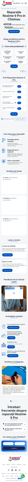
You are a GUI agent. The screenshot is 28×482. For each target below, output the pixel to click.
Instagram (11, 337)
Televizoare (19, 464)
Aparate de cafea (14, 467)
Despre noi (4, 473)
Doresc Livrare (7, 255)
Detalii (19, 86)
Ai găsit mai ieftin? (20, 119)
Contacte (12, 475)
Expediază (14, 448)
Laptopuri (13, 464)
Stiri (26, 473)
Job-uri (7, 475)
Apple (3, 464)
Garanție (16, 475)
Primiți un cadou (13, 355)
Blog (3, 475)
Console (24, 464)
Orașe (8, 473)
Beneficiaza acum (13, 327)
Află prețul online (14, 31)
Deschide (11, 347)
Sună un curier (7, 270)
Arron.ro (20, 478)
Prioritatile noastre (14, 473)
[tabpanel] (14, 293)
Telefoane (8, 464)
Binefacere (21, 473)
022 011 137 (16, 3)
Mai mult (14, 66)
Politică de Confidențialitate (11, 478)
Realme (4, 71)
